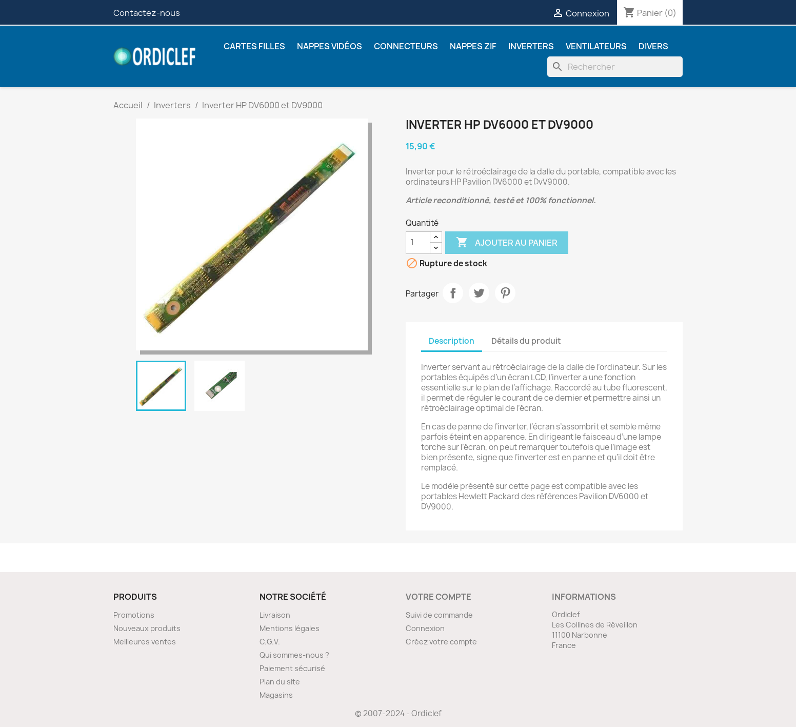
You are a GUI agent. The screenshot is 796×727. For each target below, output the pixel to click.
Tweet (479, 293)
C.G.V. (270, 641)
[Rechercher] (615, 66)
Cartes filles (254, 46)
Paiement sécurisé (292, 668)
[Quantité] (418, 242)
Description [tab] (451, 341)
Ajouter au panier (507, 242)
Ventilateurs (596, 46)
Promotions (133, 615)
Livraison (275, 615)
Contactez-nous (146, 12)
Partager (453, 293)
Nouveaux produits (147, 628)
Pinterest (505, 293)
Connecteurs (406, 46)
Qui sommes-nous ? (294, 655)
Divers (653, 46)
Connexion (425, 628)
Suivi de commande (439, 615)
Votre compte (438, 596)
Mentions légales (290, 628)
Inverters (531, 46)
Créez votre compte (441, 641)
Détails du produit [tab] (526, 341)
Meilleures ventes (144, 641)
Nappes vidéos (329, 46)
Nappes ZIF (473, 46)
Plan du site (280, 681)
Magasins (276, 695)
